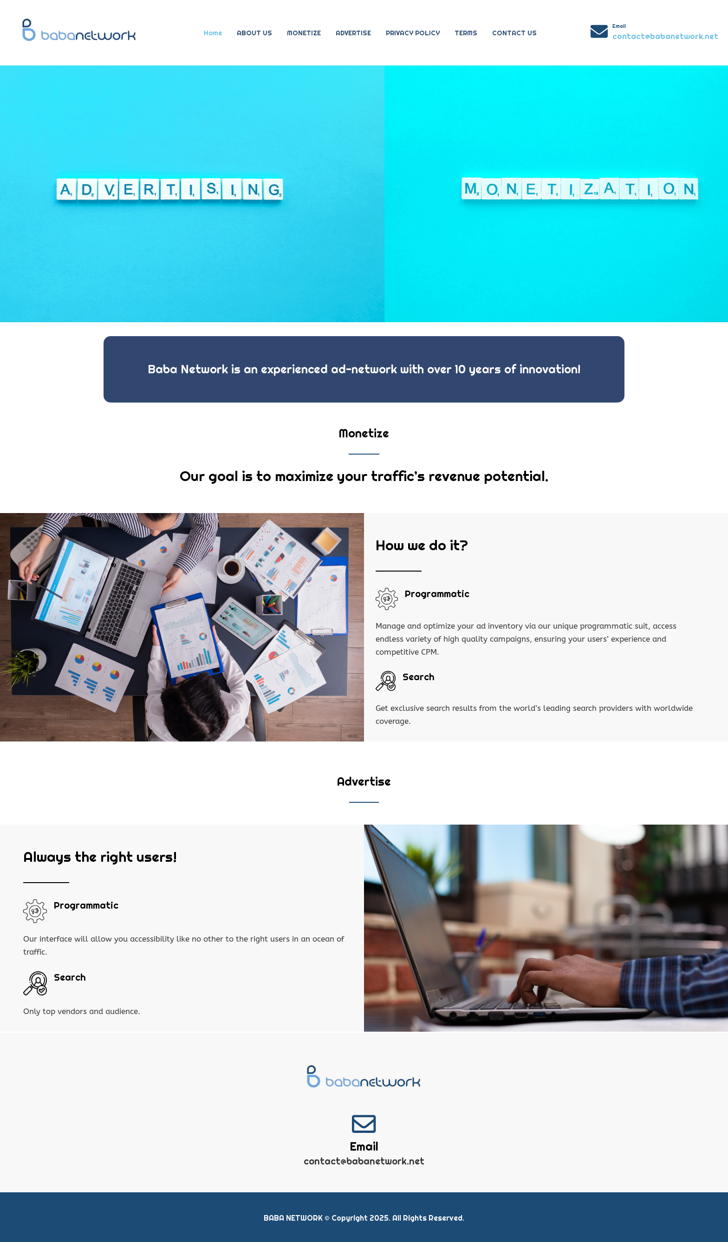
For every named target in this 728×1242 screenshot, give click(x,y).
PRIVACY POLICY (413, 33)
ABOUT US (254, 33)
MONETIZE (304, 33)
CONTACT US (514, 33)
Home (213, 33)
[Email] (599, 31)
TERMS (466, 33)
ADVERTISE (353, 33)
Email (619, 26)
